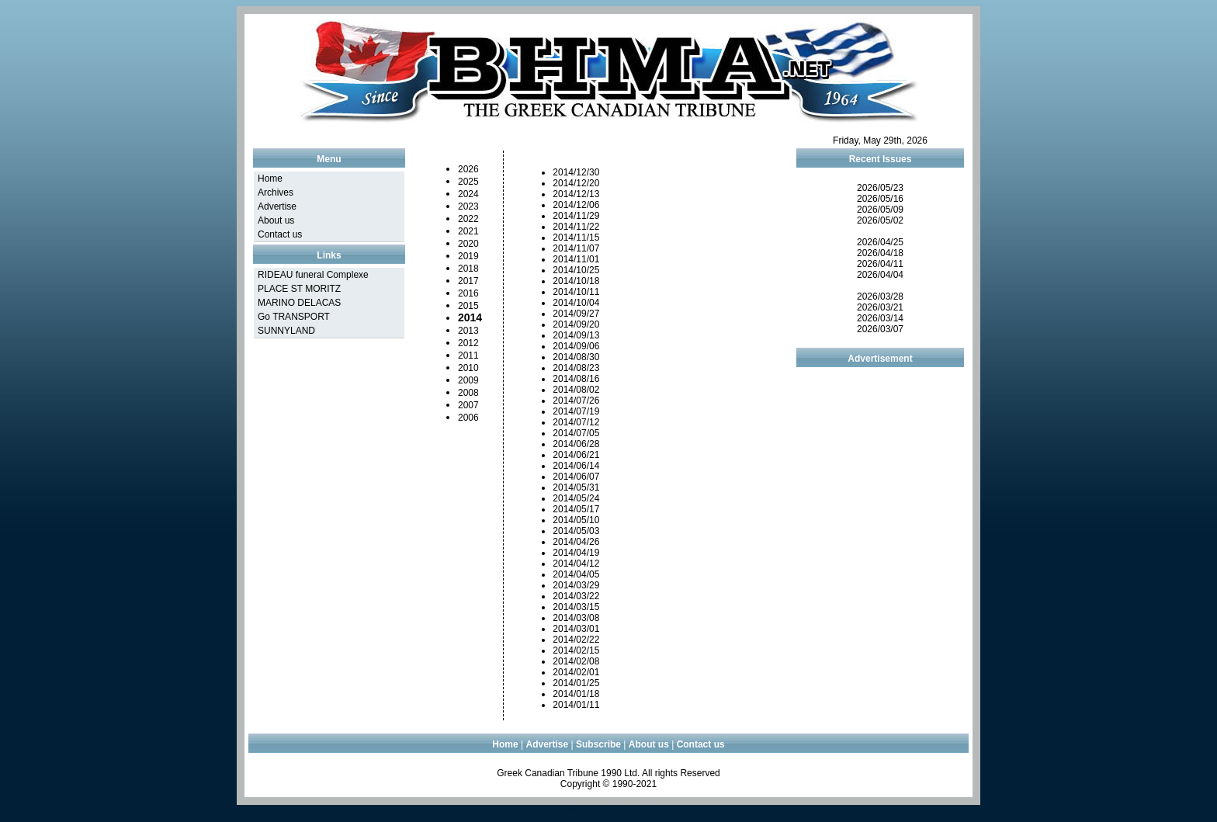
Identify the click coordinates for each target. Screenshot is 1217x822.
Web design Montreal (608, 810)
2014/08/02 (576, 389)
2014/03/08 (576, 617)
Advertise (277, 206)
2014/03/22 (576, 596)
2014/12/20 (576, 183)
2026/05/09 (880, 209)
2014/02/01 (576, 672)
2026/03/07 (880, 329)
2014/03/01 (576, 628)
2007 (468, 405)
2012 (468, 343)
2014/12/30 (576, 172)
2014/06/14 (576, 465)
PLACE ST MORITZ (299, 288)
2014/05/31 (576, 487)
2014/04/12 (576, 563)
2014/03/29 (576, 585)
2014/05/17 (576, 509)
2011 (468, 355)
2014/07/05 (576, 433)
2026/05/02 (880, 220)
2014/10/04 (576, 302)
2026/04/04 (880, 274)
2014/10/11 (576, 291)
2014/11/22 (576, 226)
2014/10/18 (576, 281)
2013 (468, 330)
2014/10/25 (576, 270)
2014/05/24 (576, 498)
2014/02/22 (576, 639)
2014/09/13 (576, 335)
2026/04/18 (880, 253)
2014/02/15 (576, 650)
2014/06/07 (576, 476)
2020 (468, 243)
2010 (468, 367)
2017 (468, 281)
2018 (468, 268)
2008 (468, 392)
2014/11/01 (576, 259)
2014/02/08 (576, 661)
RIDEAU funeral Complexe (313, 274)
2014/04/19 (576, 552)
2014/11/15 (576, 237)
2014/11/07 (576, 248)
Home (270, 178)
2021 (468, 231)
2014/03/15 (576, 607)
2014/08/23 (576, 367)
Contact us (280, 234)
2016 (468, 293)
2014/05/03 (576, 530)
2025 (468, 181)
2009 (468, 380)
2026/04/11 (880, 263)
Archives (275, 192)
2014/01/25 (576, 683)
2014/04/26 (576, 541)
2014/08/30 (576, 357)
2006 (468, 417)
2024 (468, 194)
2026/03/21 (880, 307)
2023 (468, 206)
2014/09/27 (576, 313)
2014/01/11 (576, 704)
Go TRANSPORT (294, 316)
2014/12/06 (576, 204)
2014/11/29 (576, 215)
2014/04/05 (576, 574)
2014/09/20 (576, 324)
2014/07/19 (576, 411)
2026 (468, 169)
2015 (468, 305)
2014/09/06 (576, 346)
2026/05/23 (880, 187)
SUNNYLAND (286, 330)
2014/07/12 (576, 422)
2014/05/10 (576, 520)
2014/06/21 (576, 454)
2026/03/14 (880, 318)
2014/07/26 (576, 400)
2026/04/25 (880, 242)
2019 (468, 256)
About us (276, 220)
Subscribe (598, 744)
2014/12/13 (576, 194)
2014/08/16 (576, 378)
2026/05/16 (880, 198)
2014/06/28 (576, 444)
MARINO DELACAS (299, 302)
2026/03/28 (880, 296)
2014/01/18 (576, 693)
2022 (468, 218)
